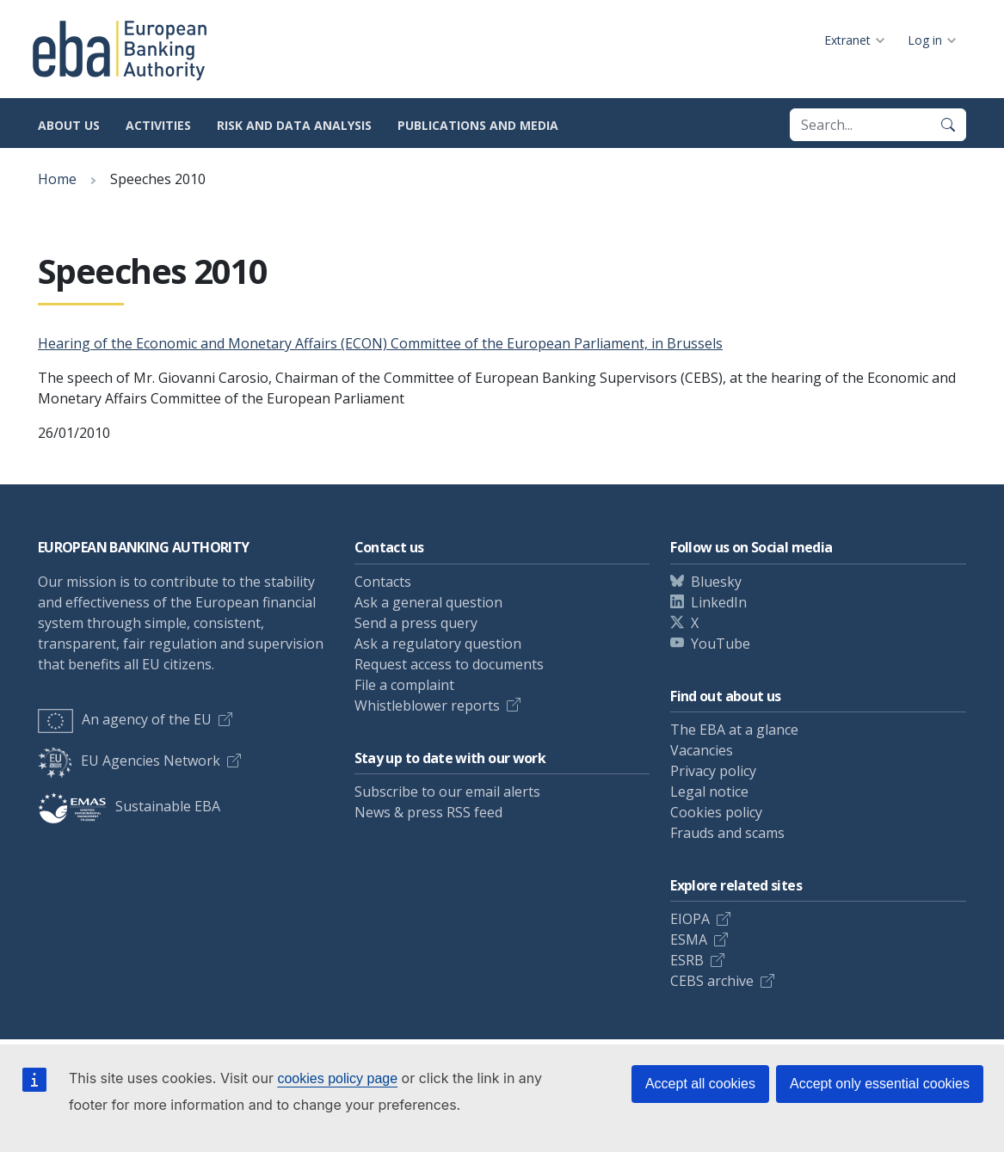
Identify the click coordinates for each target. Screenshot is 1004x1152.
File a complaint (404, 684)
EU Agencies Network (129, 760)
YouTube (720, 643)
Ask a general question (428, 602)
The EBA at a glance (734, 729)
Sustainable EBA (129, 806)
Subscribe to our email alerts (447, 791)
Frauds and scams (727, 832)
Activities (158, 125)
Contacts (382, 581)
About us (69, 125)
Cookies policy (716, 812)
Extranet (847, 40)
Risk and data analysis (294, 125)
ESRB (687, 960)
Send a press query (415, 622)
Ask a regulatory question (437, 643)
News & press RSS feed (428, 812)
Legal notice (709, 791)
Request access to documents (449, 664)
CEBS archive (712, 980)
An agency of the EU (125, 719)
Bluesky (716, 581)
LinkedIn (719, 602)
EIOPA (690, 918)
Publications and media (477, 125)
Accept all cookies (700, 1083)
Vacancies (701, 750)
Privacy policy (713, 770)
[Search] (948, 124)
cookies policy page (337, 1078)
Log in (925, 40)
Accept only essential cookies (880, 1083)
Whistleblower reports (427, 705)
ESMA (688, 939)
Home (57, 178)
